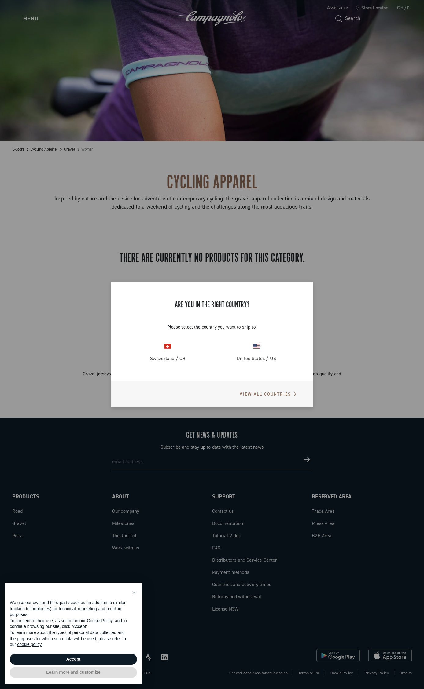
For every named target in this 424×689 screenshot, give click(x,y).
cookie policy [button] (29, 644)
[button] (134, 592)
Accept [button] (73, 659)
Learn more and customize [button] (73, 672)
